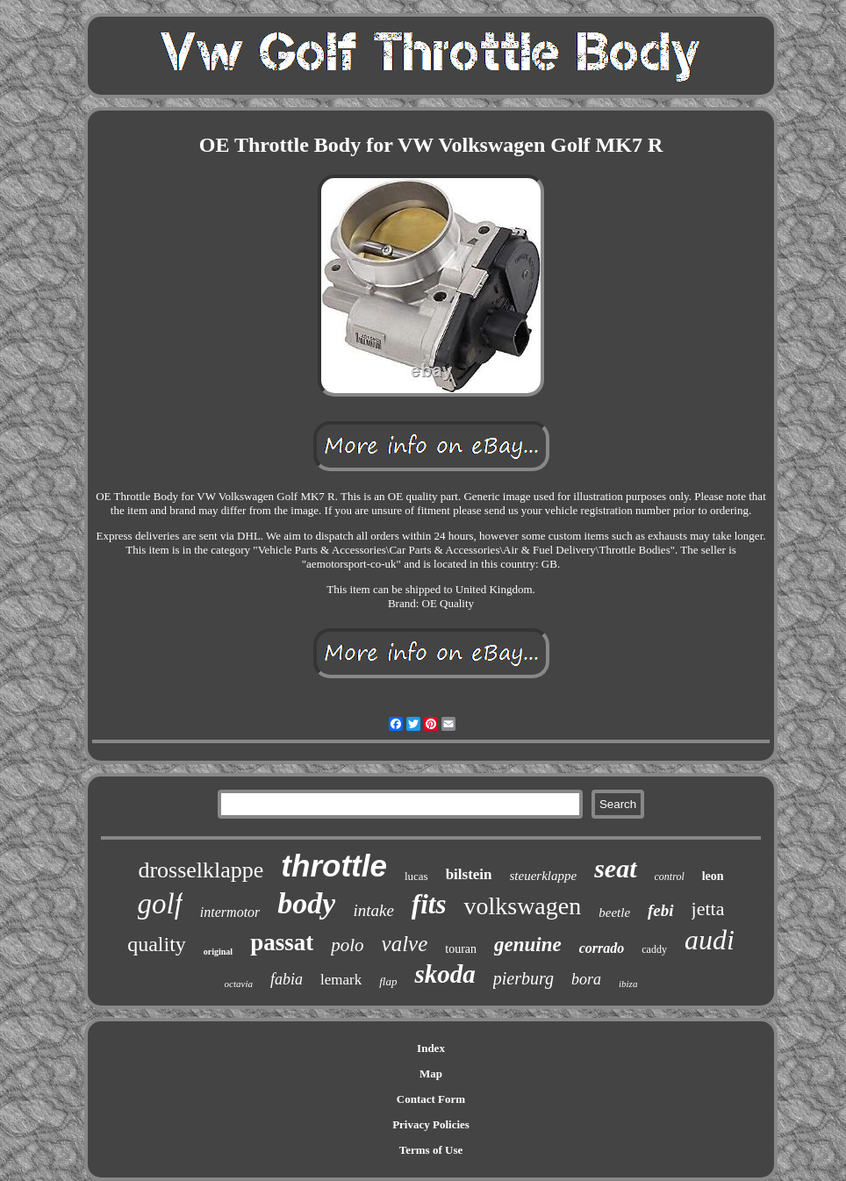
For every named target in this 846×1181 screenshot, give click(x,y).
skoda (444, 974)
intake (373, 910)
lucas (416, 876)
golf (160, 904)
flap (388, 981)
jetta (708, 909)
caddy (654, 949)
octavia (239, 983)
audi (710, 940)
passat (281, 942)
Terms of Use (430, 1149)
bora (586, 979)
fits (429, 904)
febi (661, 910)
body (306, 903)
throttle (334, 865)
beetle (614, 912)
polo (347, 945)
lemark (341, 979)
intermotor (230, 912)
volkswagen (522, 906)
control (670, 876)
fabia (286, 979)
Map (430, 1073)
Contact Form (431, 1099)
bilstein (469, 874)
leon (713, 876)
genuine (528, 945)
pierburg (523, 978)
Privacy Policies (431, 1124)
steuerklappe (543, 876)
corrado (602, 948)
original (218, 951)
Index (431, 1048)
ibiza (628, 983)
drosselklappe (200, 870)
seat (615, 868)
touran (461, 949)
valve (405, 944)
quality (156, 944)
